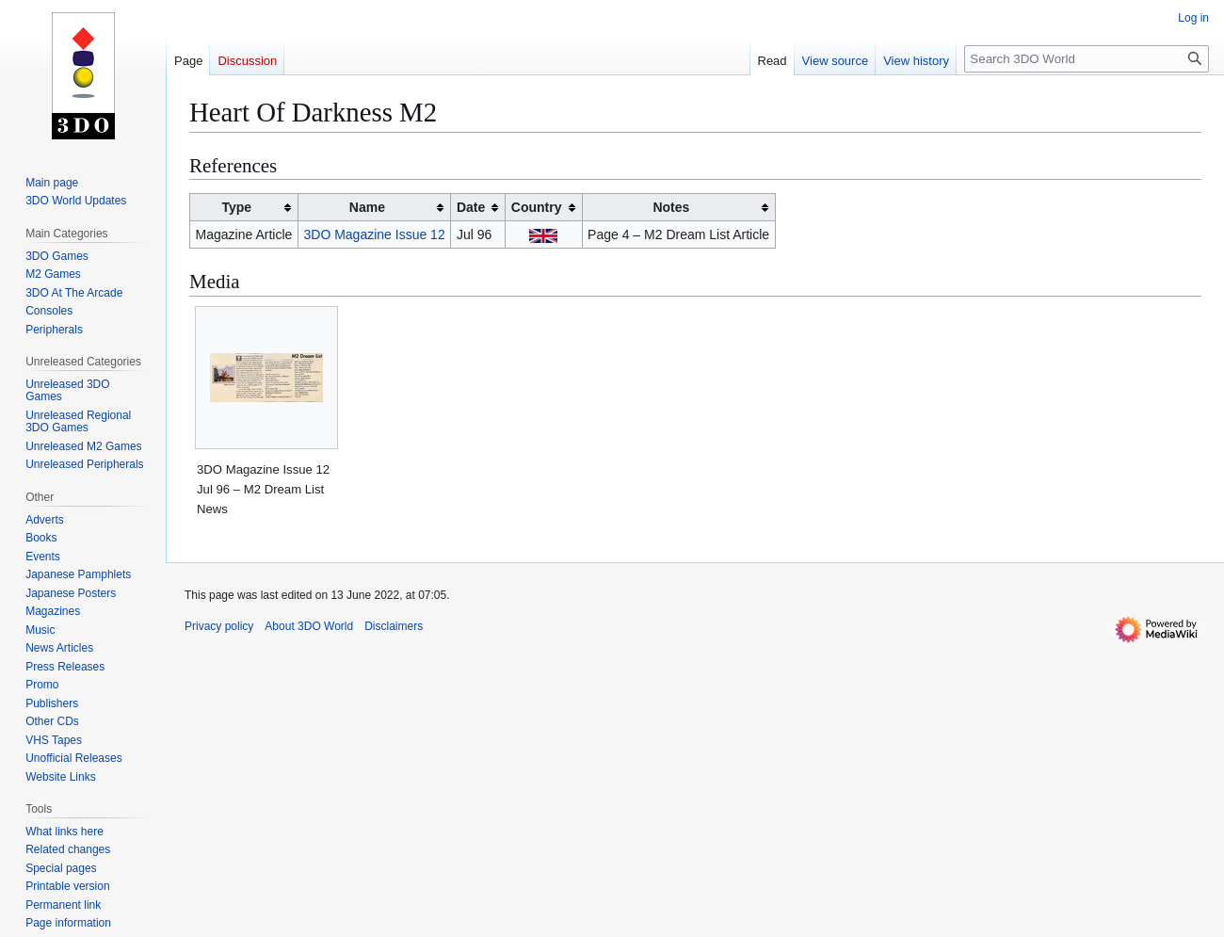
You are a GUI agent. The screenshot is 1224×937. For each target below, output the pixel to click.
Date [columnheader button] (471, 207)
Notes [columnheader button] (670, 207)
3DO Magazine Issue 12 (374, 234)
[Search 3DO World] (1086, 59)
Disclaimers (393, 626)
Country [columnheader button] (536, 207)
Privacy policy (219, 626)
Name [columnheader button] (367, 207)
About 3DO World (309, 626)
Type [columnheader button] (236, 207)
